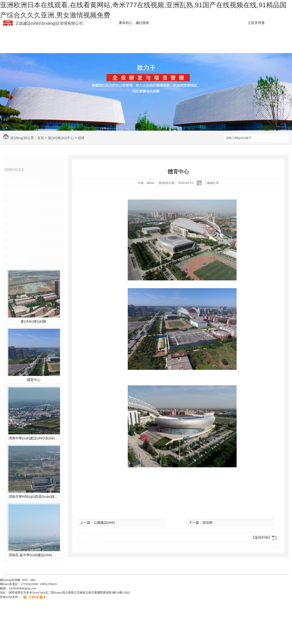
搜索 (280, 138)
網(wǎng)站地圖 (10, 579)
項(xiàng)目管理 (26, 181)
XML (33, 579)
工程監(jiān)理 (24, 228)
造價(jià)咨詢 (23, 212)
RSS (25, 579)
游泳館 (207, 522)
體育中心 (33, 380)
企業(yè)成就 (23, 243)
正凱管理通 (256, 23)
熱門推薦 (19, 259)
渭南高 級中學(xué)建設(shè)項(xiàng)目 (33, 555)
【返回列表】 (261, 537)
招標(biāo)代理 (25, 197)
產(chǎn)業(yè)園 (33, 321)
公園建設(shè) (104, 522)
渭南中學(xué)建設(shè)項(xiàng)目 (33, 438)
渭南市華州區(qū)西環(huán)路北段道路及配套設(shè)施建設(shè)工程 (33, 497)
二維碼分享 (211, 183)
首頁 (40, 138)
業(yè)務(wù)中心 (61, 138)
